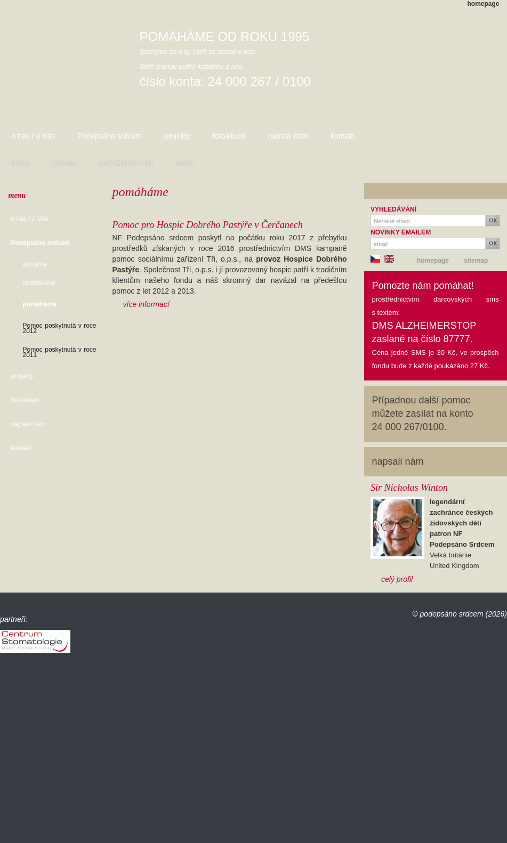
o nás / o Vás (33, 136)
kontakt (343, 136)
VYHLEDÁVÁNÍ (393, 209)
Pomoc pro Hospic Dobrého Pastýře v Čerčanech (207, 225)
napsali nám (288, 136)
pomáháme (40, 304)
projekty (177, 136)
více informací (146, 304)
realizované (39, 283)
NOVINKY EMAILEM (401, 232)
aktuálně (35, 264)
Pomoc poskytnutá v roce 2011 (59, 352)
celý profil (397, 579)
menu (185, 163)
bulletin (65, 163)
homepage (484, 3)
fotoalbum (229, 136)
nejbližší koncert (126, 163)
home (21, 163)
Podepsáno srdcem (109, 136)
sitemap (476, 260)
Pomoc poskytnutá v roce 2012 (59, 328)
